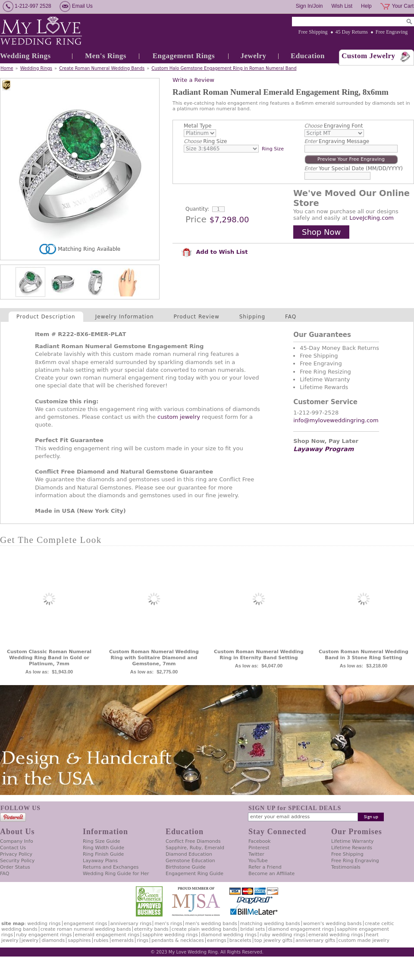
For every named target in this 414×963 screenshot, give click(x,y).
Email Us (82, 6)
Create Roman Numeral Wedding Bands (101, 68)
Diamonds (53, 940)
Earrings (216, 940)
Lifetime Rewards (351, 848)
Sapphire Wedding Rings (170, 935)
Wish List (341, 6)
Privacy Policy (16, 854)
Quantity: (197, 209)
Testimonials (346, 867)
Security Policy (17, 860)
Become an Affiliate (271, 873)
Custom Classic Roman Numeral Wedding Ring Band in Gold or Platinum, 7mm (49, 658)
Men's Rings (105, 56)
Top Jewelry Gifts (273, 940)
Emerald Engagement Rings (107, 935)
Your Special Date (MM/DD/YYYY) (353, 168)
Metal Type (198, 126)
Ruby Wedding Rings (282, 935)
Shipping (252, 317)
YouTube (258, 860)
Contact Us (13, 848)
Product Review (197, 317)
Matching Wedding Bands (270, 923)
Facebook (259, 841)
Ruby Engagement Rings (44, 935)
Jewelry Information (124, 317)
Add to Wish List (214, 252)
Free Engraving (392, 32)
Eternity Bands (151, 929)
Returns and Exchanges (110, 867)
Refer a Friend (265, 867)
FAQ (290, 317)
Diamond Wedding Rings (229, 935)
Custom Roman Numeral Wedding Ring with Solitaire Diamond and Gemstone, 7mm (154, 658)
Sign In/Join (309, 6)
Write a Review (193, 80)
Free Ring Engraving (355, 860)
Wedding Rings (25, 56)
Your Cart (403, 6)
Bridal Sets (252, 929)
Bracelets (240, 940)
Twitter (256, 854)
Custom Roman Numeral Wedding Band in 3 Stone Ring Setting (363, 655)
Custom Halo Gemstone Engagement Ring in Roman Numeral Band (223, 68)
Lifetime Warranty (352, 841)
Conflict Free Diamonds (193, 841)
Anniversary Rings (131, 923)
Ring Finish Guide (103, 854)
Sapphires (79, 940)
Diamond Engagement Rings (301, 929)
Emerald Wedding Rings (335, 935)
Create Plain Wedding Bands (204, 929)
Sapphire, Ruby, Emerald (195, 848)
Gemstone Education (190, 860)
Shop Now (321, 232)
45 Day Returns (352, 32)
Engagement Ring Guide (194, 873)
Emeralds (123, 940)
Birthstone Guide (186, 867)
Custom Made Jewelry (364, 940)
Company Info (16, 841)
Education (308, 56)
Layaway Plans (100, 860)
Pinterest (259, 848)
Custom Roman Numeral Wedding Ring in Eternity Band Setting (259, 655)
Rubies (101, 940)
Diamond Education (189, 854)
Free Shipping (313, 32)
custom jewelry (178, 417)
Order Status (15, 867)
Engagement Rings (184, 56)
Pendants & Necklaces (177, 940)
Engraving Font (333, 126)
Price (196, 219)
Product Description (45, 317)
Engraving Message (337, 141)
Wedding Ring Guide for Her (116, 873)
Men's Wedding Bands (211, 923)
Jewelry (253, 56)
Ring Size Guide (101, 841)
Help (366, 6)
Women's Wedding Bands (332, 923)
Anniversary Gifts (315, 940)
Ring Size (205, 141)
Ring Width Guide (103, 848)
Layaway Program (323, 449)
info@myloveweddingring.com (336, 420)
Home (6, 68)
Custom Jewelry (368, 56)
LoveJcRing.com (371, 218)
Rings (142, 940)
